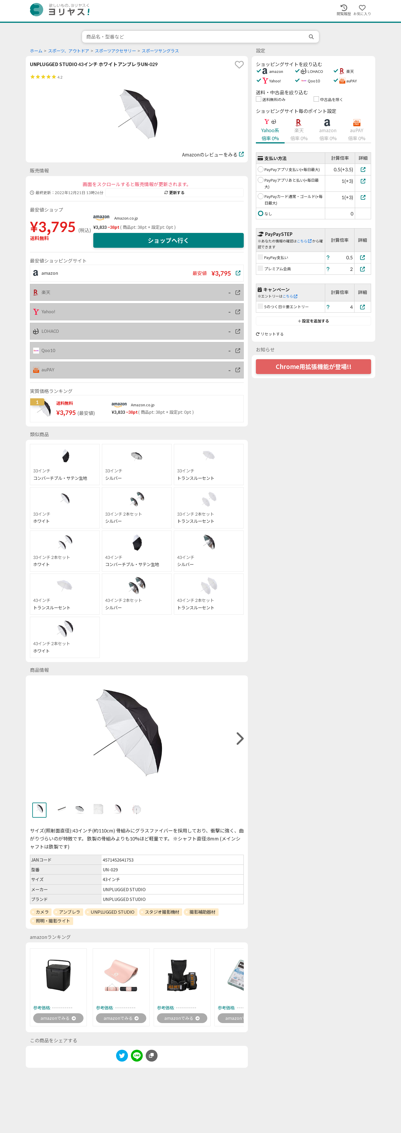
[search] (312, 37)
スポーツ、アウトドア (68, 50)
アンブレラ (69, 912)
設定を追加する (313, 321)
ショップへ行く (168, 240)
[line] (136, 1058)
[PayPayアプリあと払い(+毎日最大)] (363, 181)
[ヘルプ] (328, 257)
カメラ (42, 912)
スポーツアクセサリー (115, 50)
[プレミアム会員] (363, 269)
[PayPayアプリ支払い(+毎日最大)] (363, 169)
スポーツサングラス (160, 50)
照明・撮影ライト (53, 920)
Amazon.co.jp (126, 218)
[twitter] (122, 1058)
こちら (304, 241)
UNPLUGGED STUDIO (112, 912)
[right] (239, 738)
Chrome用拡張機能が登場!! (314, 366)
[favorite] (239, 64)
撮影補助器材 (202, 912)
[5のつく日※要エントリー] (363, 307)
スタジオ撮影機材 (162, 912)
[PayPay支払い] (363, 257)
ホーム (36, 50)
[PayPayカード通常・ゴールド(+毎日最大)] (363, 197)
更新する (174, 192)
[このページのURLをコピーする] (152, 1057)
